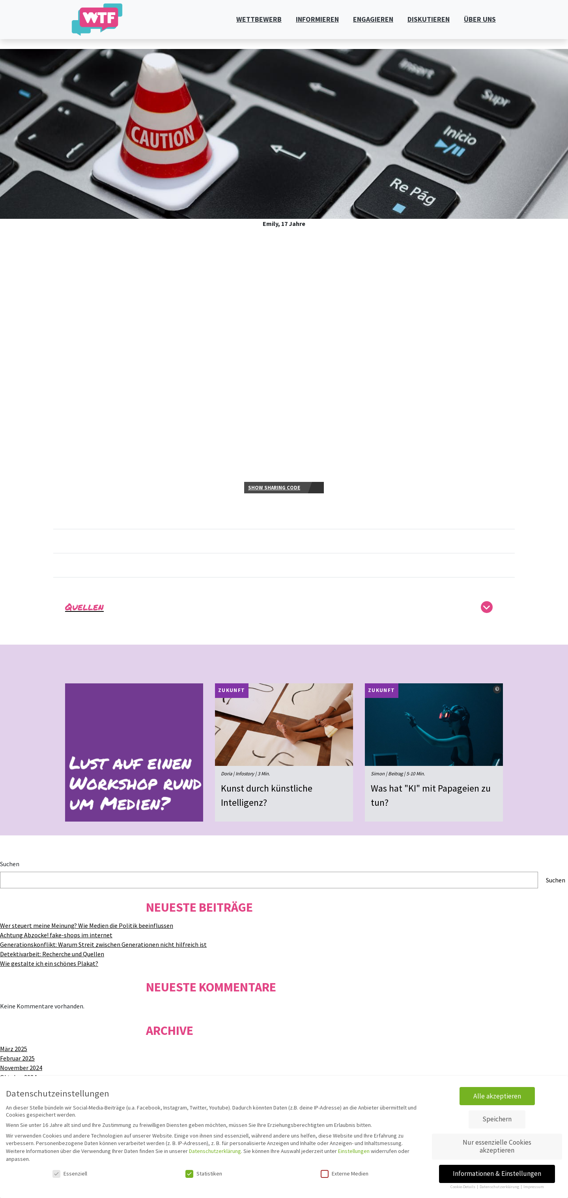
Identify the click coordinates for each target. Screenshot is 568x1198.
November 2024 (21, 1068)
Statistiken (203, 1173)
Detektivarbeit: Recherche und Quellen (52, 954)
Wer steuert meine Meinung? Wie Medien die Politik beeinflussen (86, 925)
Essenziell (69, 1173)
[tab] (284, 611)
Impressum (533, 1186)
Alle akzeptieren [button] (497, 1096)
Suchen (9, 864)
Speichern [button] (497, 1119)
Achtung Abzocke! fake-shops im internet (56, 935)
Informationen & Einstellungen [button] (497, 1173)
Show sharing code (274, 487)
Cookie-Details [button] (463, 1186)
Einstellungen (354, 1151)
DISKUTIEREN (428, 19)
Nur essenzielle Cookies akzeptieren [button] (497, 1146)
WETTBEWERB (259, 19)
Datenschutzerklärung (215, 1151)
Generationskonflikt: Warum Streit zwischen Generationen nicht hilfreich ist (103, 944)
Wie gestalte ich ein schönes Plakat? (49, 963)
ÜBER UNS (480, 19)
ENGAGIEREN (373, 19)
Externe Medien (344, 1173)
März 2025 (13, 1049)
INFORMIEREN (317, 19)
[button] (284, 609)
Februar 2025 (17, 1058)
